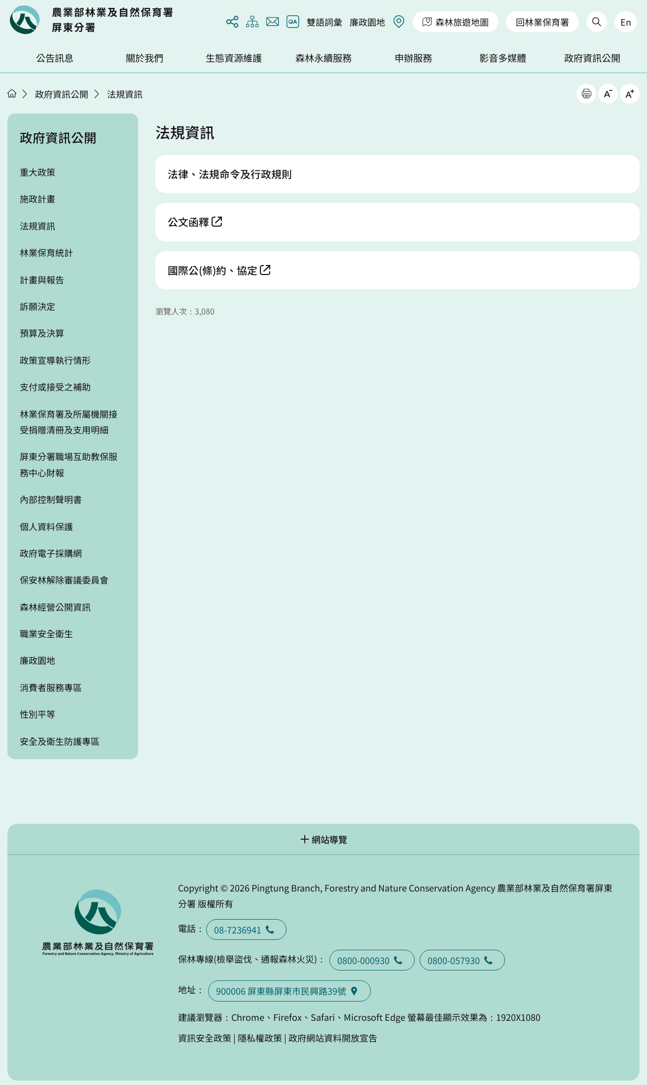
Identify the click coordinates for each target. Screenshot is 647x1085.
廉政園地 (367, 21)
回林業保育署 (542, 21)
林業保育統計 (46, 252)
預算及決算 (42, 332)
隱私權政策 (260, 1037)
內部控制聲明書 (51, 499)
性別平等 (37, 713)
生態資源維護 (234, 58)
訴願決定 (37, 306)
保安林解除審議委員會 (64, 579)
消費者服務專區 (51, 687)
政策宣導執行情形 (55, 359)
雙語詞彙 (324, 21)
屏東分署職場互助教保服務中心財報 (68, 464)
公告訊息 (54, 58)
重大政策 (37, 171)
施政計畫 (37, 198)
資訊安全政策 (204, 1037)
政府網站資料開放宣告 (332, 1037)
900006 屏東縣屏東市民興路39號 (289, 990)
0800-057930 (462, 960)
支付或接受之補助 (55, 386)
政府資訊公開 (592, 58)
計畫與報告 (42, 279)
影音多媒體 (502, 58)
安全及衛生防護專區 (60, 741)
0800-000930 (372, 960)
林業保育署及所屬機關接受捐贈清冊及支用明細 (68, 421)
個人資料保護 (46, 526)
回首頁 (91, 20)
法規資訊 (125, 93)
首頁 (11, 93)
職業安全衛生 (46, 633)
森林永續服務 (323, 58)
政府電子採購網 (51, 552)
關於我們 (144, 58)
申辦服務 (413, 58)
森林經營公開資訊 (55, 606)
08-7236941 (246, 929)
